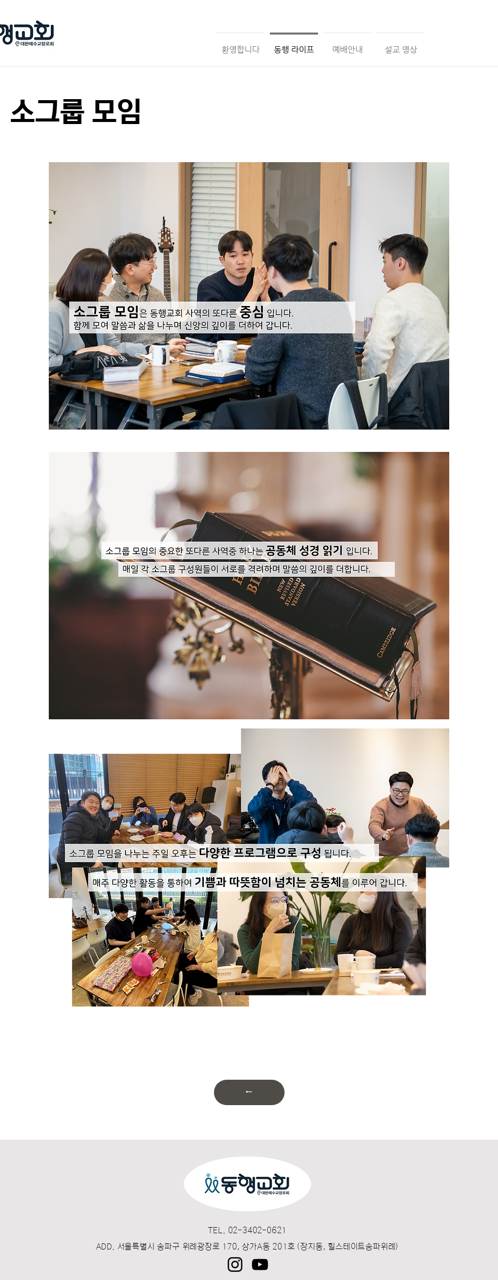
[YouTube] (260, 1264)
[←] (249, 1092)
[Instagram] (235, 1264)
